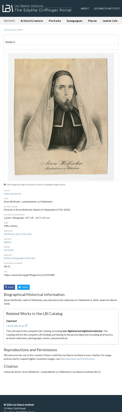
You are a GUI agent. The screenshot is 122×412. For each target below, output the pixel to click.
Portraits (55, 20)
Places (92, 20)
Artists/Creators (32, 20)
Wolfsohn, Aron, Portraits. (18, 233)
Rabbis (8, 241)
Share (9, 287)
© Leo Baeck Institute (19, 404)
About (85, 8)
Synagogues (75, 20)
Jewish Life (109, 20)
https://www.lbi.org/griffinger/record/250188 (61, 277)
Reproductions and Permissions (77, 358)
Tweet (23, 287)
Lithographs (17, 258)
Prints (7, 258)
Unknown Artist (12, 193)
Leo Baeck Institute (107, 8)
